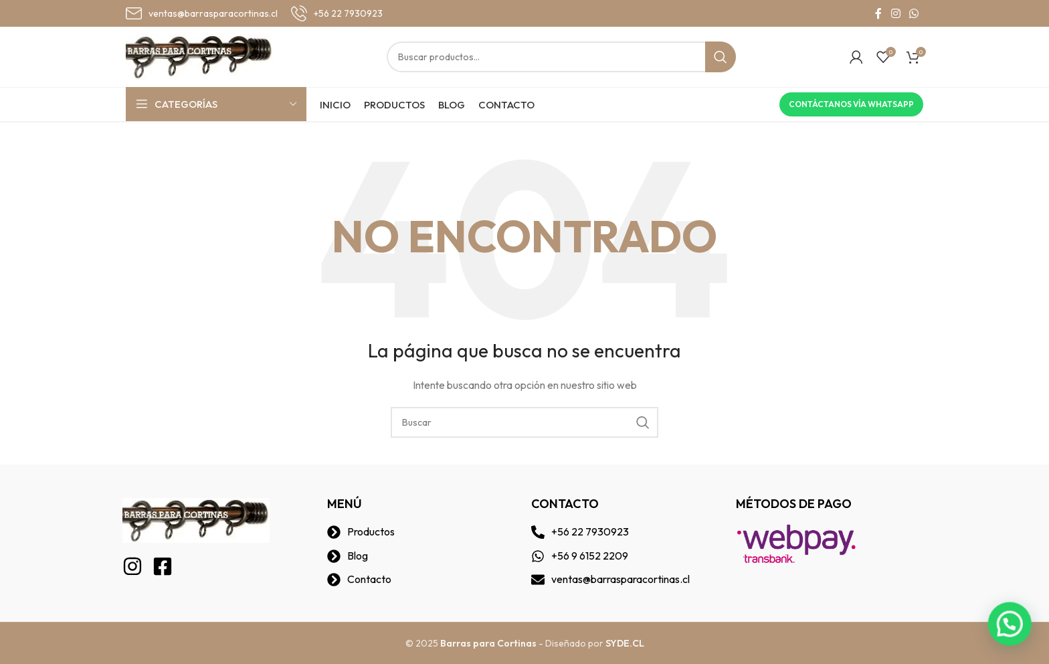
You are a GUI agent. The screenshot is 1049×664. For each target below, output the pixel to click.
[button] (1015, 640)
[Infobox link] (202, 13)
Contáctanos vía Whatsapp (851, 104)
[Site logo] (199, 56)
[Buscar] (561, 57)
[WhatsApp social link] (914, 13)
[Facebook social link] (878, 13)
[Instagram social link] (895, 13)
